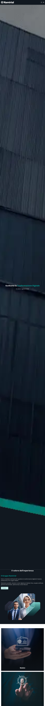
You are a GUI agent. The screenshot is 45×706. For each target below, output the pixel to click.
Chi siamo (4, 588)
